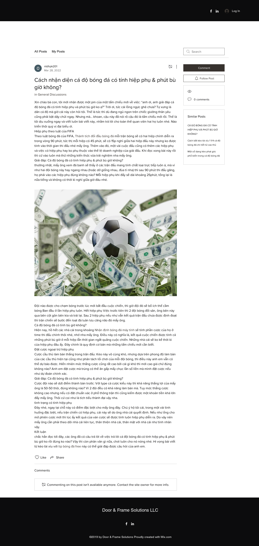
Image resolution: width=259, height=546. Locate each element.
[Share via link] (57, 457)
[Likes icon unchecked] (37, 457)
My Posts (58, 51)
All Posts (40, 51)
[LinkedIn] (217, 11)
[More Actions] (174, 66)
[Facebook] (211, 11)
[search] (204, 51)
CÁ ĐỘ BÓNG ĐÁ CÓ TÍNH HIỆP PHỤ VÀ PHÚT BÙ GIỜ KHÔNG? (203, 129)
